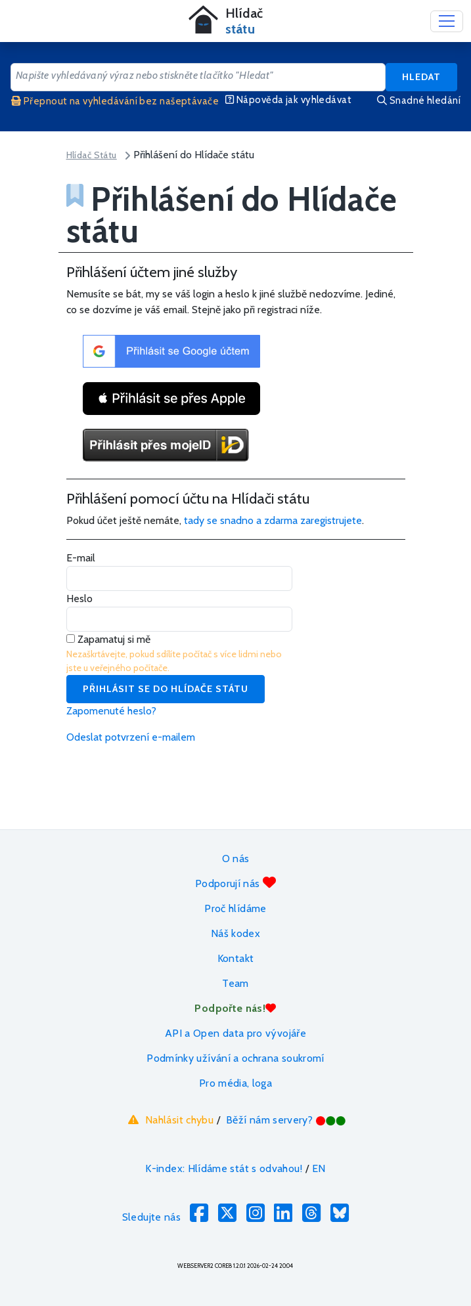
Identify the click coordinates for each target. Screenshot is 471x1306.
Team (235, 983)
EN (319, 1168)
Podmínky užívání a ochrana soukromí (235, 1058)
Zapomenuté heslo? (111, 711)
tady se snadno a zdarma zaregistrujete (273, 520)
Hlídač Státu (91, 155)
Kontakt (235, 958)
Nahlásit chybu (169, 1119)
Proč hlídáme (235, 908)
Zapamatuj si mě (108, 639)
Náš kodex (235, 933)
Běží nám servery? (286, 1120)
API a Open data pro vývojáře (235, 1033)
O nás (236, 858)
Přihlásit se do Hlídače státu (165, 689)
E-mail (80, 558)
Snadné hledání (418, 100)
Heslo (79, 598)
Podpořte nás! (235, 1008)
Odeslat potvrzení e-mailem (130, 737)
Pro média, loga (235, 1083)
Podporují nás (235, 883)
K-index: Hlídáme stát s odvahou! (223, 1168)
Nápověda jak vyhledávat (288, 100)
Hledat (421, 77)
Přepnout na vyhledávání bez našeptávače (115, 101)
